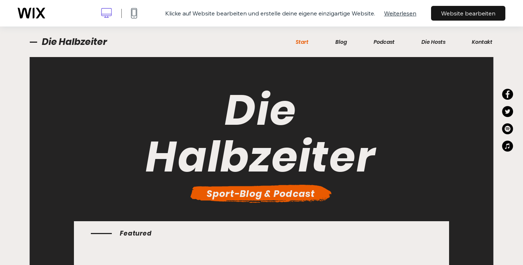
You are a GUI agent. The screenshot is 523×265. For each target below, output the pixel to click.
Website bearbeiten (468, 13)
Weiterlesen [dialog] (400, 13)
